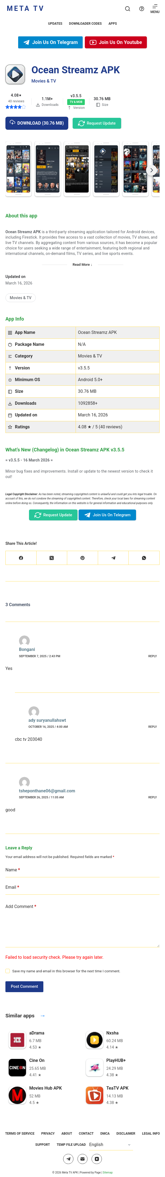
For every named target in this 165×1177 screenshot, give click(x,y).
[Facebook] (21, 558)
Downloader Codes (85, 24)
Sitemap (108, 1172)
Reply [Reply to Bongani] (152, 656)
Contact (86, 1133)
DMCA (104, 1133)
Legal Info (151, 1133)
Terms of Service (19, 1133)
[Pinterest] (82, 558)
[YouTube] (97, 1159)
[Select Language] (111, 1145)
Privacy (48, 1133)
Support (42, 1145)
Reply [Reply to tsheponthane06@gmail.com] (152, 797)
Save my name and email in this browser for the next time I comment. (66, 971)
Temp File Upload (71, 1145)
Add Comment (20, 906)
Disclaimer (126, 1133)
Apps (112, 24)
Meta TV (26, 8)
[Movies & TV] (20, 297)
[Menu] (155, 9)
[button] (18, 169)
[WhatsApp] (144, 558)
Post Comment (24, 986)
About (67, 1133)
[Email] (82, 1159)
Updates (55, 24)
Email (12, 887)
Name (12, 870)
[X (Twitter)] (52, 558)
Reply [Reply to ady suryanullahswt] (152, 727)
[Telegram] (113, 558)
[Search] (127, 8)
